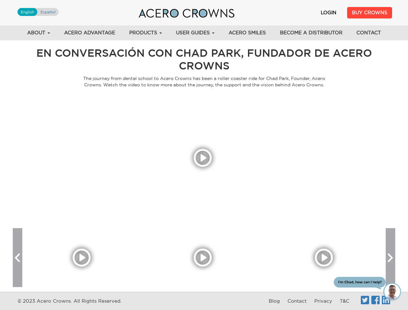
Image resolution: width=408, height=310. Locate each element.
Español (47, 12)
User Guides (195, 32)
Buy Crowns (369, 12)
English (27, 12)
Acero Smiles (247, 32)
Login (328, 12)
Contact (368, 32)
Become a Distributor (311, 32)
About (38, 32)
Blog (274, 301)
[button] (17, 257)
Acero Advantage (89, 32)
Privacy (323, 301)
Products (145, 32)
